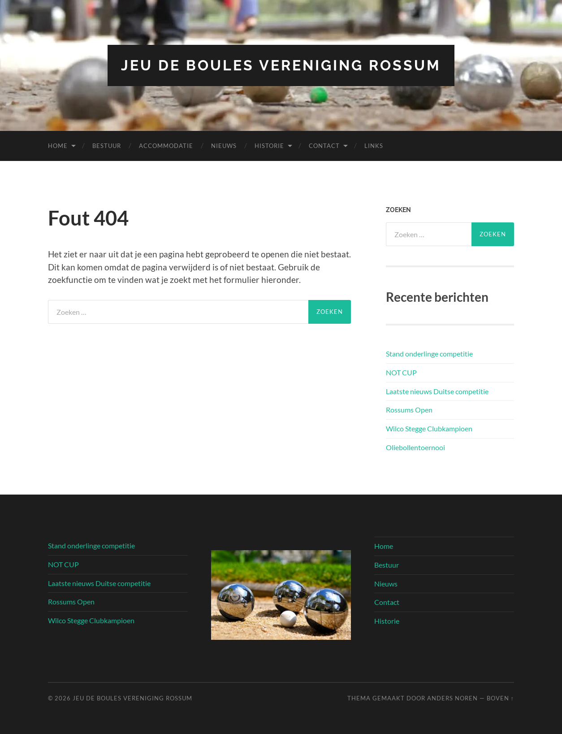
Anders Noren (452, 698)
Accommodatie (166, 145)
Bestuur (106, 145)
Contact (324, 145)
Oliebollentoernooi (415, 447)
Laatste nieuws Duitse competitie (437, 391)
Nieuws (224, 145)
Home (58, 145)
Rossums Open (409, 409)
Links (373, 145)
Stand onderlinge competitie (429, 353)
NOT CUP (401, 372)
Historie (269, 145)
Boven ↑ (500, 698)
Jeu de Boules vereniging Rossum (281, 65)
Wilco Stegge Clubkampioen (429, 428)
